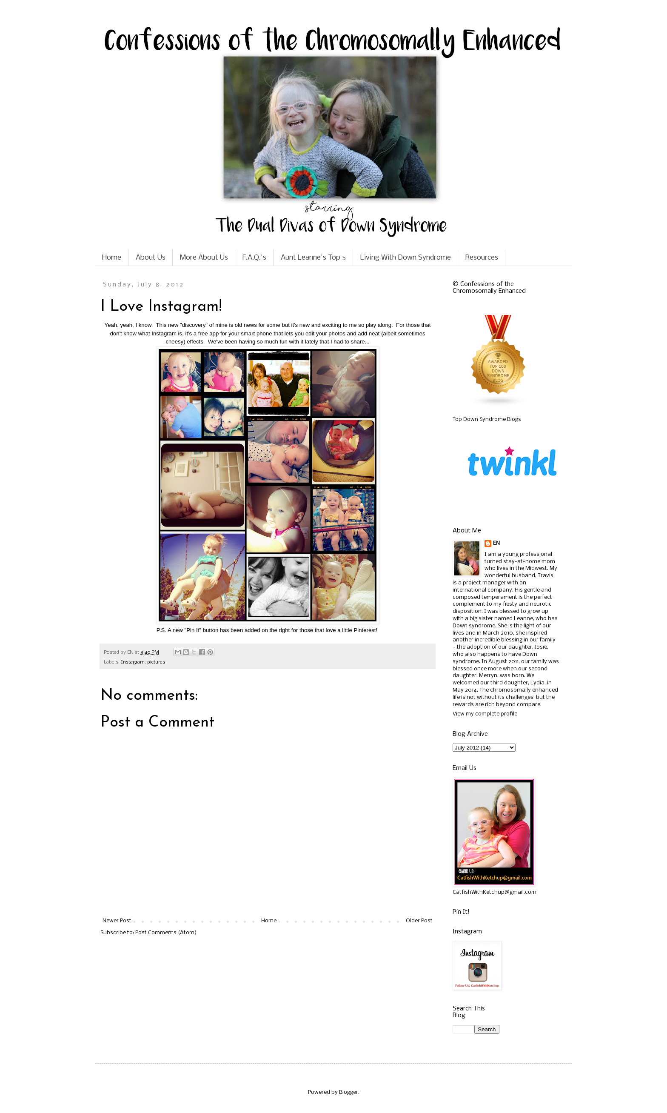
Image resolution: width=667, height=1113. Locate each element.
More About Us (204, 258)
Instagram (133, 662)
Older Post (419, 921)
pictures (156, 662)
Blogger (348, 1092)
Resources (481, 258)
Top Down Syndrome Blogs (487, 419)
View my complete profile (485, 714)
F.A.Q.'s (254, 258)
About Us (150, 258)
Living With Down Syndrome (405, 258)
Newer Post (117, 921)
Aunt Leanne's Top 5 (313, 258)
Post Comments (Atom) (166, 933)
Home (111, 258)
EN (496, 543)
